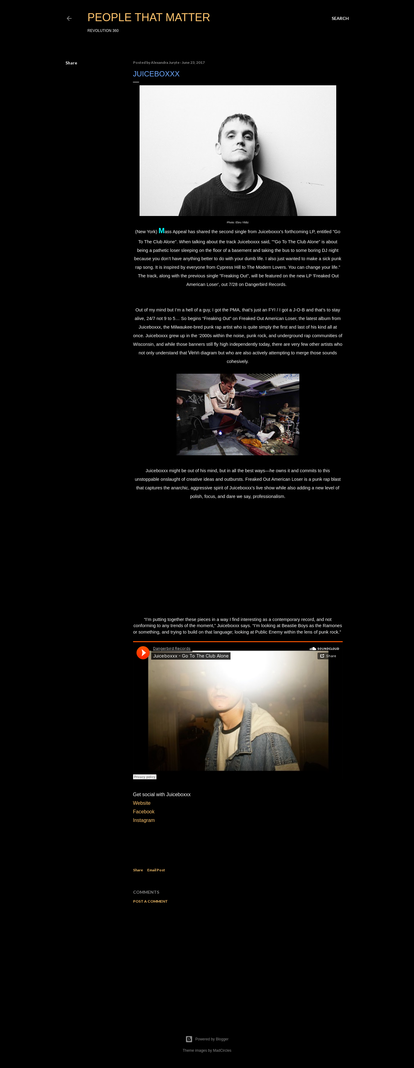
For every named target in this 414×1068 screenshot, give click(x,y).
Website (142, 803)
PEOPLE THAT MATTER (149, 17)
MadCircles (222, 1050)
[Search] (340, 18)
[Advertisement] (238, 962)
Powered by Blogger (206, 1039)
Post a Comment (150, 901)
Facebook (144, 811)
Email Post (156, 870)
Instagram (144, 820)
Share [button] (71, 62)
